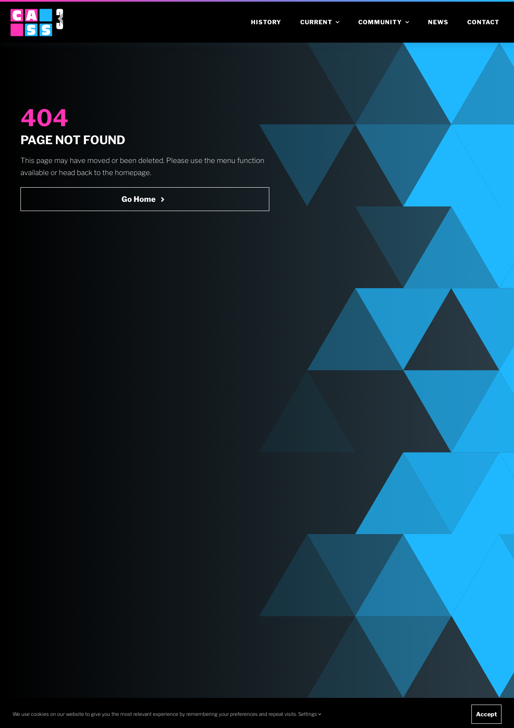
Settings (310, 714)
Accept (486, 714)
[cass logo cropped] (31, 12)
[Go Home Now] (144, 199)
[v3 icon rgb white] (59, 12)
